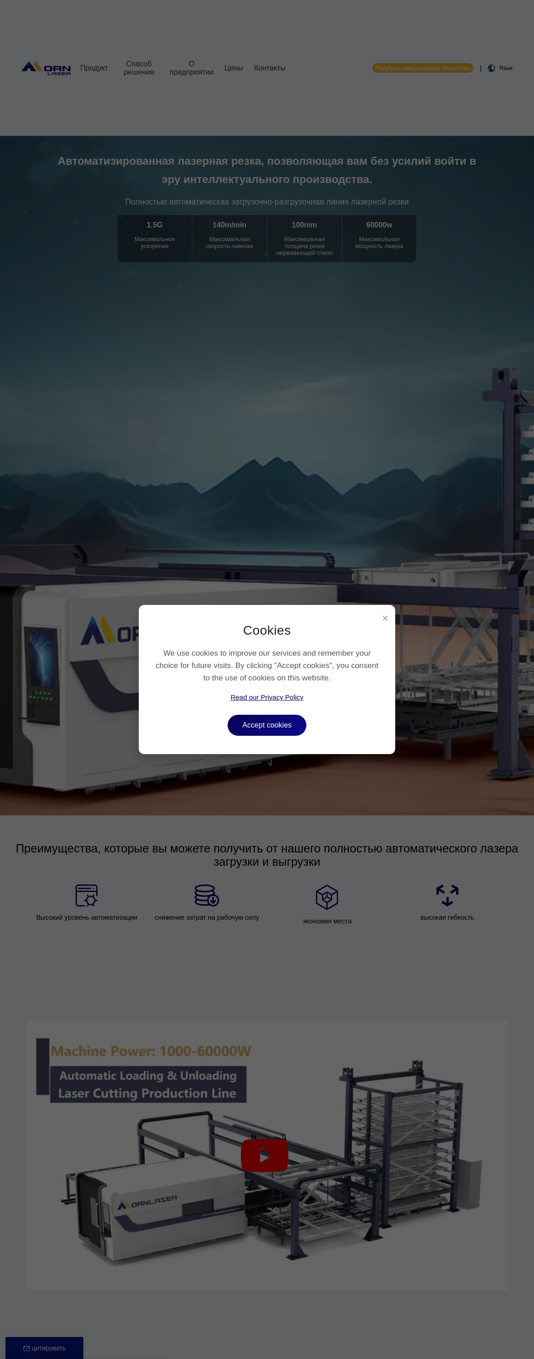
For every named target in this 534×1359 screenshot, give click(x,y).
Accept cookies (267, 725)
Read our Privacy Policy (266, 697)
